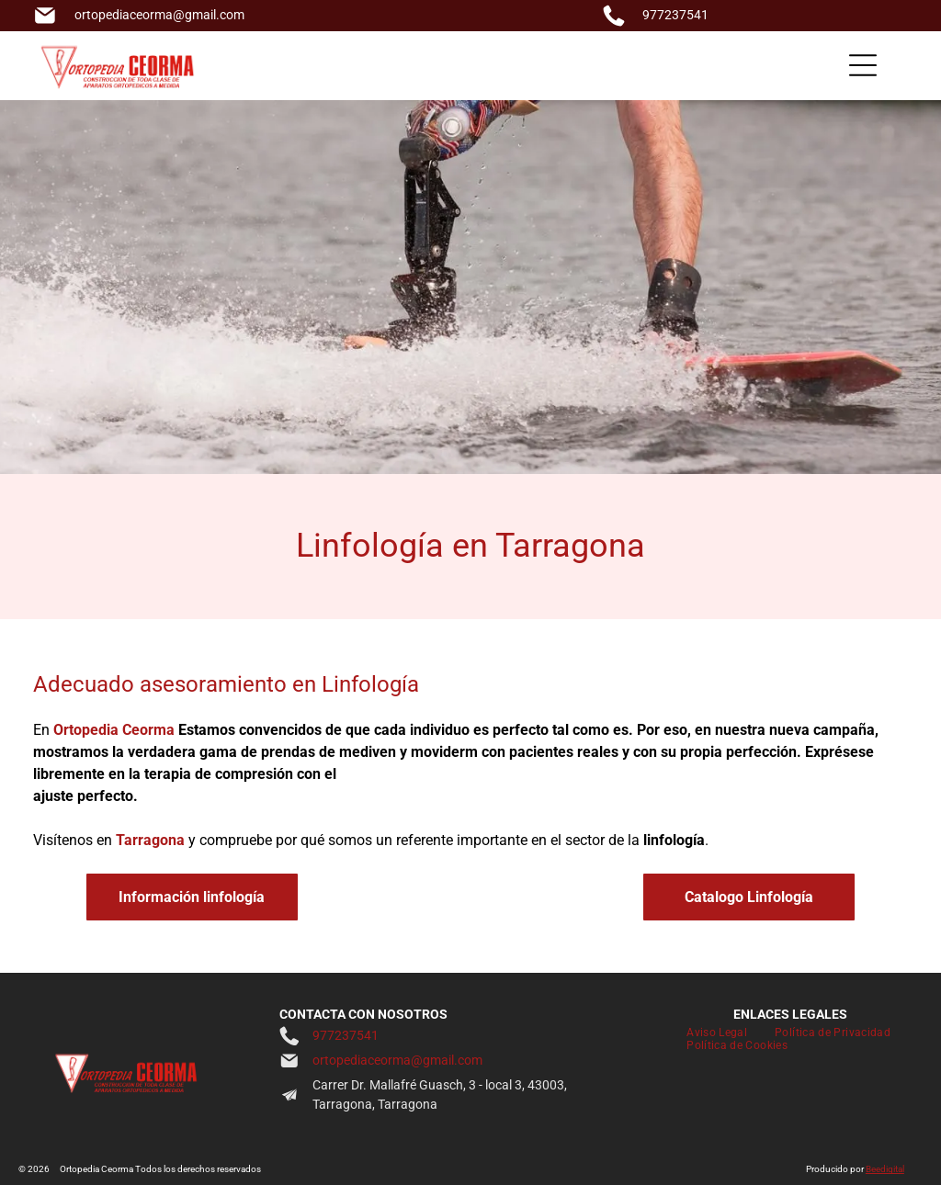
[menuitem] (717, 1032)
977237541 (675, 14)
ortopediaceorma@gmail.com (159, 14)
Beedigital (885, 1169)
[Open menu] (863, 65)
